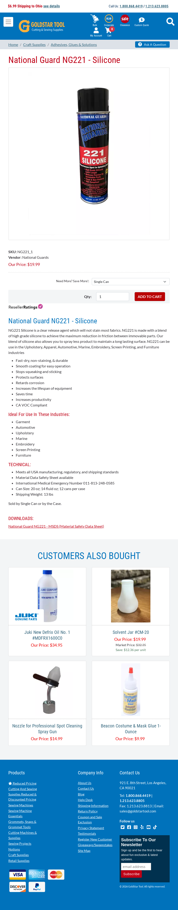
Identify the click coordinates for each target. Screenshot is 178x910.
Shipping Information (93, 806)
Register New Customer (95, 839)
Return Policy (88, 811)
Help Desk (85, 800)
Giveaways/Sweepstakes (95, 845)
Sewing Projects (19, 843)
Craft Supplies (18, 855)
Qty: (88, 296)
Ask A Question (152, 44)
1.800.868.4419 (131, 6)
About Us (84, 783)
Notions (14, 849)
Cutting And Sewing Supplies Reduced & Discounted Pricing (22, 794)
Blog (81, 794)
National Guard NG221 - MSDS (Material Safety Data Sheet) (56, 526)
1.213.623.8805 (156, 6)
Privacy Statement (91, 828)
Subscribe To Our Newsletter (138, 842)
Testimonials (87, 833)
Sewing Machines (20, 805)
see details (51, 6)
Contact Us (86, 788)
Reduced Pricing (22, 783)
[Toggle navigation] (8, 22)
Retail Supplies (18, 861)
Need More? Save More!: (72, 281)
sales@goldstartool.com (138, 811)
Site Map (84, 851)
